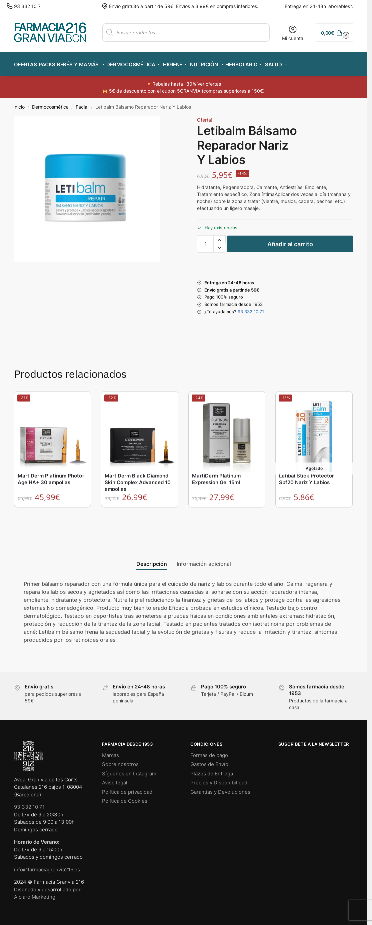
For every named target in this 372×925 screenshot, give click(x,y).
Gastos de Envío (209, 760)
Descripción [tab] (151, 560)
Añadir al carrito (290, 240)
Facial (82, 103)
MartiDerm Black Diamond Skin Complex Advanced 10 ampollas (138, 478)
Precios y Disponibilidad (218, 779)
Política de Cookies (124, 797)
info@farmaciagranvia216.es (47, 866)
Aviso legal (114, 779)
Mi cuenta (292, 33)
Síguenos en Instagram (129, 770)
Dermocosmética (50, 103)
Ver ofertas (209, 80)
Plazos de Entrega (211, 770)
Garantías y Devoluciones (220, 788)
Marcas (110, 751)
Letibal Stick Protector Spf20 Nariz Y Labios (306, 475)
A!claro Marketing (34, 893)
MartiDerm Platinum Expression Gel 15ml (216, 475)
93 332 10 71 (28, 6)
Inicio (19, 103)
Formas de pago (209, 751)
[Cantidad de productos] (205, 240)
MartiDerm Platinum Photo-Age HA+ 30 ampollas (51, 475)
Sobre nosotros (120, 760)
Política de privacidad (127, 788)
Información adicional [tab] (204, 560)
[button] (334, 32)
